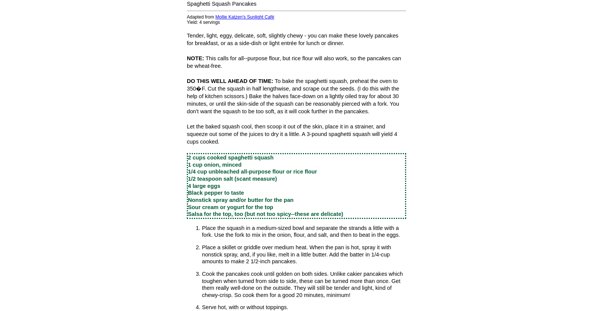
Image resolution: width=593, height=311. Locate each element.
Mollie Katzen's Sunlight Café (244, 17)
